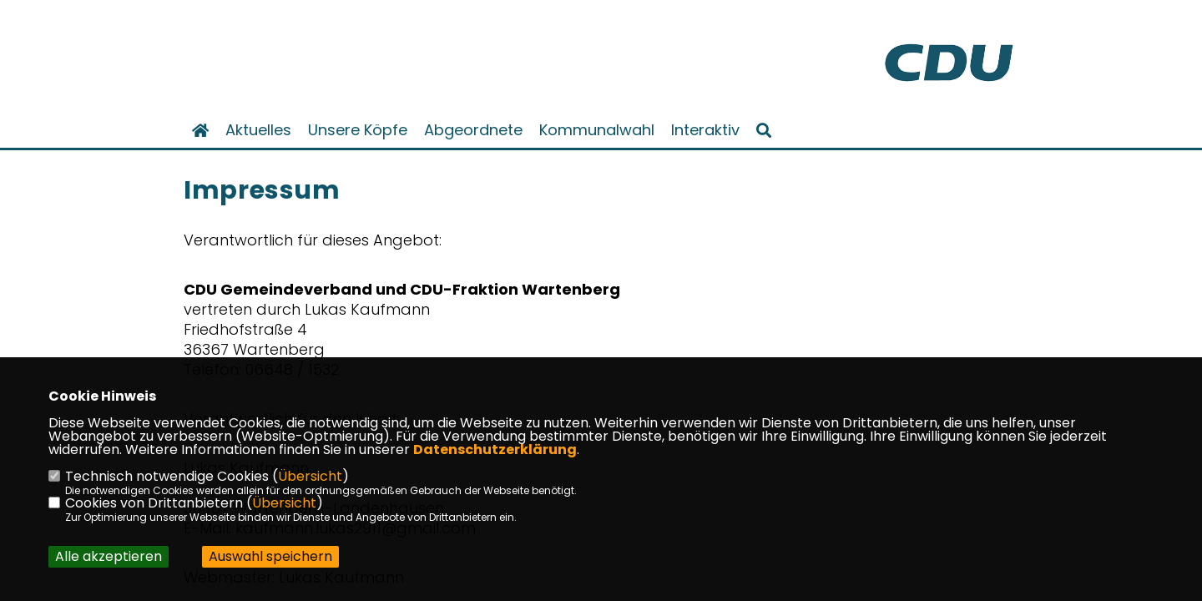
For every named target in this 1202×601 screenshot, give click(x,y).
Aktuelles (258, 130)
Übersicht (310, 476)
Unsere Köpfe (357, 130)
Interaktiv (705, 130)
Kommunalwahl (596, 130)
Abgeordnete (473, 130)
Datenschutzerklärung (495, 449)
